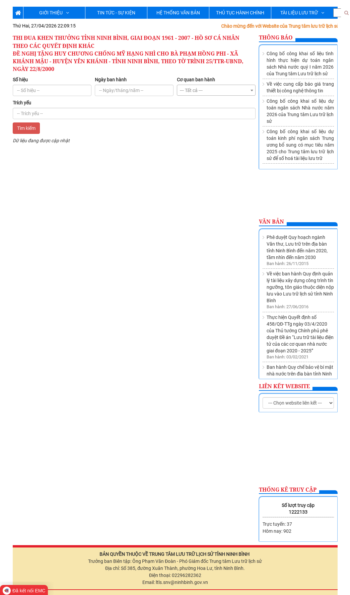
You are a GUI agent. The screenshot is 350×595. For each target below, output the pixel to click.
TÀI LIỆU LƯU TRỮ (302, 12)
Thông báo (276, 37)
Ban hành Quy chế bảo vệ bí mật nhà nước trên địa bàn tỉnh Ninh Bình (300, 335)
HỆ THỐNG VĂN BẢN (178, 12)
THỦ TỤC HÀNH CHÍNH (240, 12)
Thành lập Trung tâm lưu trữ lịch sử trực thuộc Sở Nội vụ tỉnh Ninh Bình (300, 365)
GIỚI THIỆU (54, 12)
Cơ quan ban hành (196, 79)
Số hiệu (20, 79)
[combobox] (216, 90)
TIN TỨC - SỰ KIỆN (116, 12)
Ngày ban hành (111, 79)
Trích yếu (22, 102)
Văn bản (271, 221)
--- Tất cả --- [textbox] (191, 90)
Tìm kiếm (26, 128)
